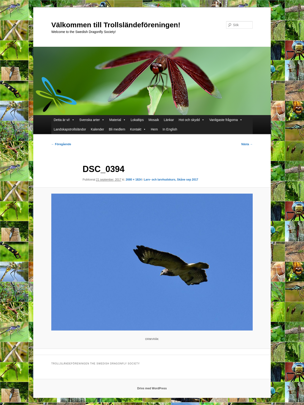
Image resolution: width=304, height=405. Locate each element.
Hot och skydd (191, 120)
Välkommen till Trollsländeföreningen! (115, 25)
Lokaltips (137, 120)
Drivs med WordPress (152, 388)
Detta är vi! (64, 120)
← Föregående (61, 144)
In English (170, 129)
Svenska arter (91, 120)
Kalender (97, 129)
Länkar (169, 120)
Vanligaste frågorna (225, 120)
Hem (154, 129)
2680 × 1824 (134, 179)
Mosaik (153, 120)
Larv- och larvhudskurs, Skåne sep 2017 (171, 179)
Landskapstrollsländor (70, 129)
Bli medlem (117, 129)
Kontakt (138, 129)
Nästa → (247, 144)
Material (117, 120)
